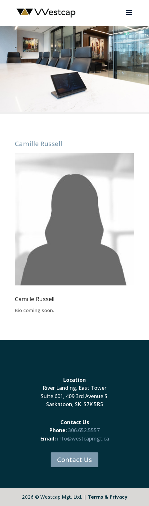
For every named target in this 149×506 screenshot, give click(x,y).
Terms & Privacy (107, 496)
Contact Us (74, 459)
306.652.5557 (84, 430)
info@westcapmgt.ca (83, 438)
